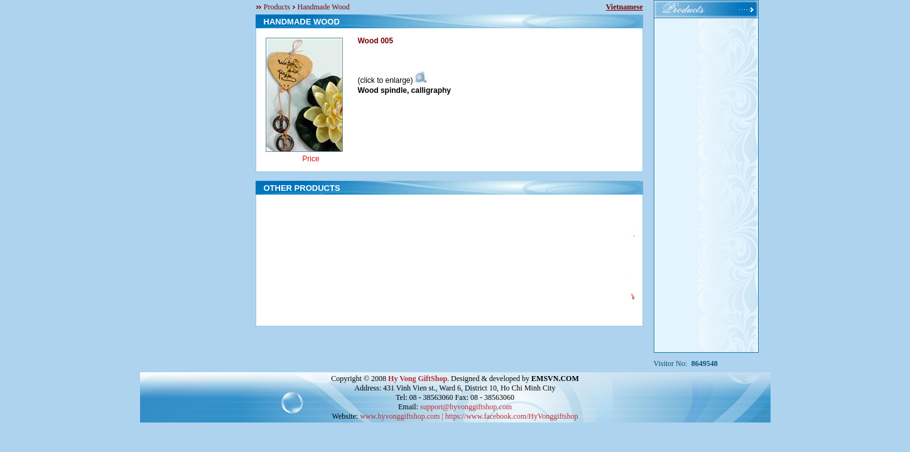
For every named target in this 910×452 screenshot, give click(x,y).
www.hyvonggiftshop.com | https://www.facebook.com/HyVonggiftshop (469, 416)
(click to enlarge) (393, 80)
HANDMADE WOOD (302, 21)
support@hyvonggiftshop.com (466, 406)
